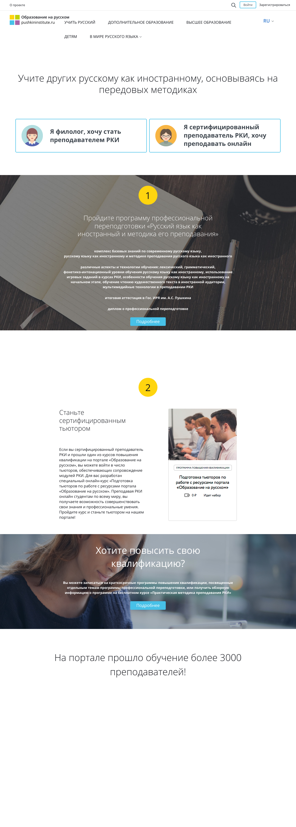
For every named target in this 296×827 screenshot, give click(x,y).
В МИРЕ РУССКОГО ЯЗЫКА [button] (116, 36)
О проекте (17, 5)
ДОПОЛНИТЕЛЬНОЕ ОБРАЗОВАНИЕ (141, 22)
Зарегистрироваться (274, 5)
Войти (247, 5)
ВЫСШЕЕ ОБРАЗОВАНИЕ (208, 22)
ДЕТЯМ (70, 36)
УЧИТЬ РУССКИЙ (79, 22)
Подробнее (148, 321)
